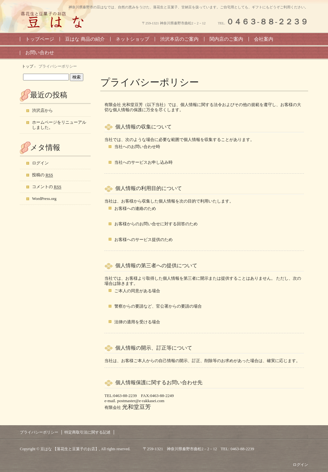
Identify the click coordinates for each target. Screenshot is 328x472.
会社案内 (263, 39)
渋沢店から (42, 110)
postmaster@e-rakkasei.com (140, 400)
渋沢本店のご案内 (179, 39)
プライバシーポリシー (149, 82)
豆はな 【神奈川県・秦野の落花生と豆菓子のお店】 (55, 20)
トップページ (39, 39)
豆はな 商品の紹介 (85, 39)
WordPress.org (44, 198)
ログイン (40, 163)
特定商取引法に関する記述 (87, 432)
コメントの (46, 186)
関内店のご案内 (226, 39)
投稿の (42, 175)
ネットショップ (132, 39)
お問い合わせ (39, 52)
